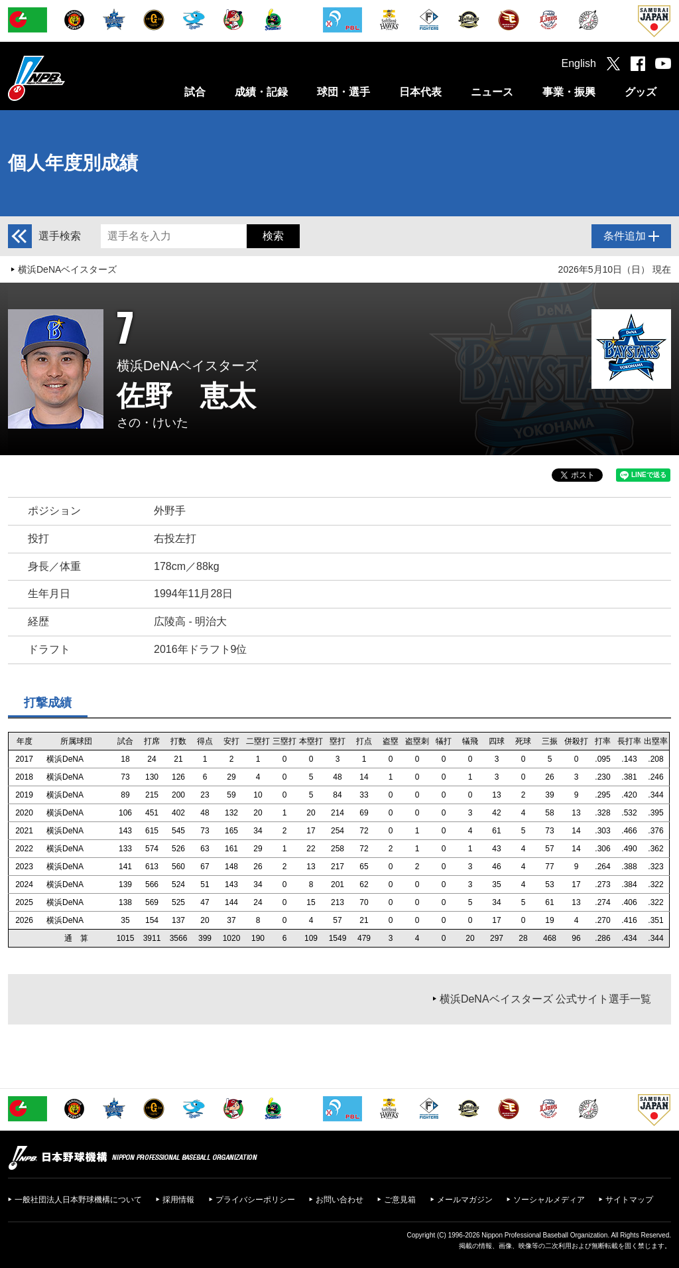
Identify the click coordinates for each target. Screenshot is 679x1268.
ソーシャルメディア (549, 1199)
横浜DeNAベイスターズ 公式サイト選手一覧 (545, 999)
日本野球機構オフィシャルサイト (69, 78)
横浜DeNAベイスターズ (67, 269)
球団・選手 (343, 92)
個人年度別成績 (73, 163)
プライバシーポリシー (255, 1199)
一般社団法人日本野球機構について (78, 1199)
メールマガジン (465, 1199)
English (579, 63)
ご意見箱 (400, 1199)
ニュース (492, 92)
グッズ (640, 92)
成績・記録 (261, 92)
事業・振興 (568, 92)
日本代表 (420, 92)
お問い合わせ (339, 1199)
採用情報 (178, 1199)
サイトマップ (629, 1199)
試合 (195, 92)
